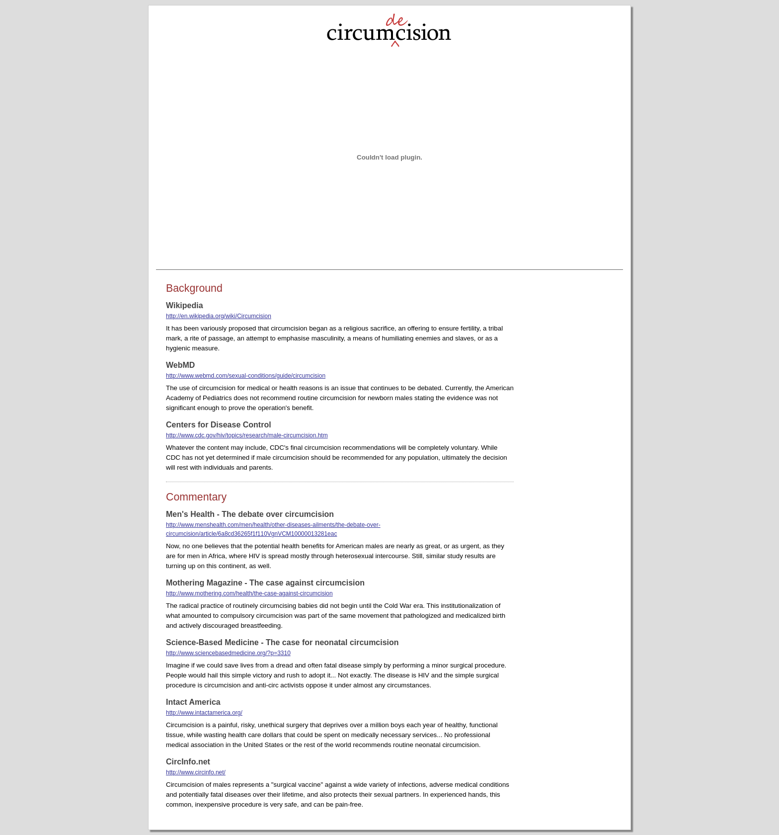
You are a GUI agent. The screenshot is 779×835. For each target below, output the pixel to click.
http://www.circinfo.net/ (196, 772)
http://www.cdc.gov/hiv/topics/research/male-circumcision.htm (247, 435)
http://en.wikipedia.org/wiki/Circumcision (218, 316)
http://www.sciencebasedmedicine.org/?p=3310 (228, 653)
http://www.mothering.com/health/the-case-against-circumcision (249, 593)
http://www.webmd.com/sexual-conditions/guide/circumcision (245, 375)
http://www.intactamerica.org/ (204, 712)
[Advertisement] (573, 432)
